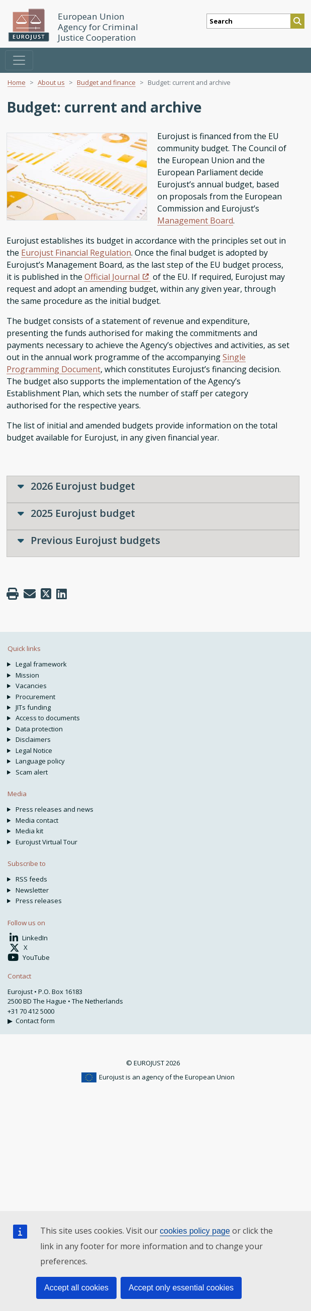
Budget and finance (106, 82)
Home (17, 82)
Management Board (195, 220)
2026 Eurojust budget (76, 486)
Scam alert (32, 772)
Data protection (39, 728)
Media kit (29, 830)
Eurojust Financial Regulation (76, 252)
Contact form (35, 1020)
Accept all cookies (76, 1287)
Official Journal (112, 276)
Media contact (37, 820)
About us (51, 82)
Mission (27, 675)
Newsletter (32, 890)
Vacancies (31, 685)
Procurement (35, 696)
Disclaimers (33, 739)
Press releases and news (54, 809)
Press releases (39, 900)
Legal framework (41, 664)
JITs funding (33, 707)
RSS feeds (31, 879)
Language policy (40, 761)
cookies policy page (195, 1231)
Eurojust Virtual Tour (46, 841)
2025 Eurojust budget (76, 513)
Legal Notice (34, 750)
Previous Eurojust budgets (89, 540)
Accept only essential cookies (181, 1287)
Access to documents (48, 717)
